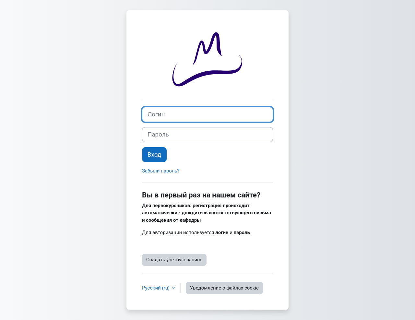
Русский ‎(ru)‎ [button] (156, 288)
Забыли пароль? (161, 171)
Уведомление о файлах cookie (224, 288)
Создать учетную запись (174, 260)
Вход (154, 154)
